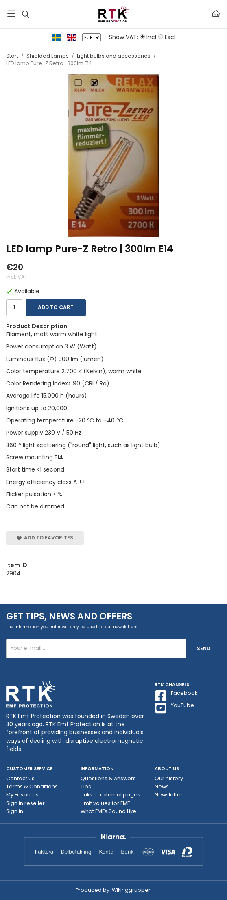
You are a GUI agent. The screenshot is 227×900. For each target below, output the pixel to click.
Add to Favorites (45, 537)
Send (203, 648)
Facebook (176, 696)
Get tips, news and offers (69, 616)
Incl (151, 37)
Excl (170, 37)
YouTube (174, 708)
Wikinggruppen (132, 890)
